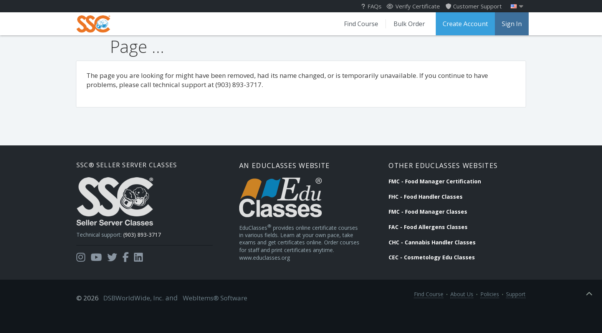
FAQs (372, 6)
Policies (489, 318)
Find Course (356, 24)
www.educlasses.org (273, 280)
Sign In (509, 24)
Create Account (463, 24)
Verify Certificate (413, 6)
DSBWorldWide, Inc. (130, 318)
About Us (461, 318)
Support (516, 318)
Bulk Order (404, 24)
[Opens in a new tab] (80, 274)
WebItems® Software (207, 318)
